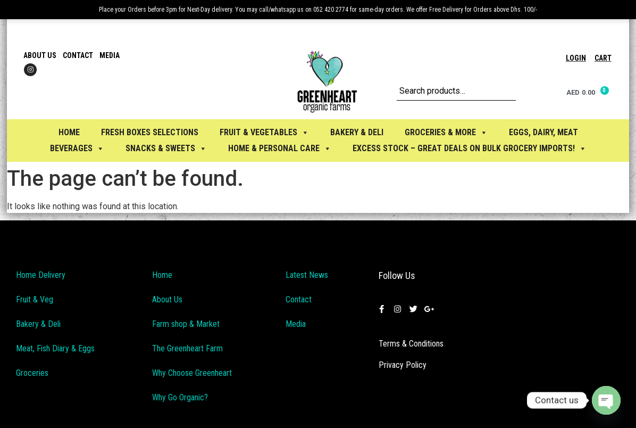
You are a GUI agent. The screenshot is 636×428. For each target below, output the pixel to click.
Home (69, 132)
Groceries (32, 373)
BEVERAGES (77, 148)
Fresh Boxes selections (149, 132)
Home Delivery (40, 275)
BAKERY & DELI (356, 132)
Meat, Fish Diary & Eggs (55, 348)
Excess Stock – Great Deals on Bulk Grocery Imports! (470, 148)
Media (109, 55)
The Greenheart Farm (187, 348)
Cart (603, 58)
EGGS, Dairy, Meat (543, 132)
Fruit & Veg (34, 299)
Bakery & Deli (38, 324)
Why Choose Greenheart (192, 373)
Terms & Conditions (411, 344)
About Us (39, 55)
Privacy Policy (402, 365)
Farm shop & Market (186, 324)
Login (576, 58)
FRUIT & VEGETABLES (264, 132)
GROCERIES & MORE (446, 132)
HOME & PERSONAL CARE (279, 148)
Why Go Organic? (180, 397)
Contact (78, 55)
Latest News (307, 275)
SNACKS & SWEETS (166, 148)
